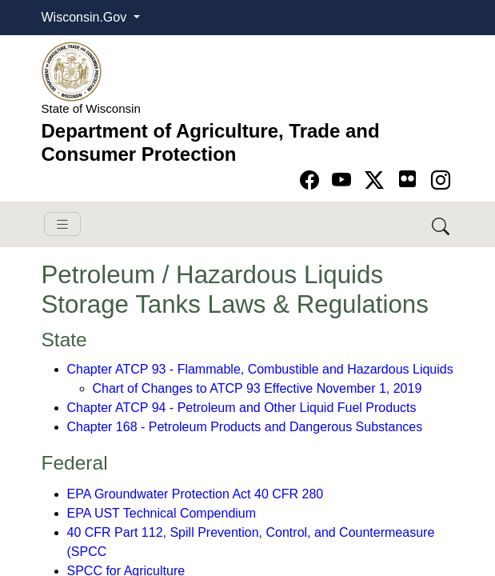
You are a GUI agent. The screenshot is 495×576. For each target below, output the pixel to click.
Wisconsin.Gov (86, 17)
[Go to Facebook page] (312, 180)
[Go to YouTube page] (344, 180)
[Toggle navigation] (62, 224)
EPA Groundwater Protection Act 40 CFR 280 (195, 494)
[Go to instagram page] (440, 180)
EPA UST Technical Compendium (162, 513)
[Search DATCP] (442, 224)
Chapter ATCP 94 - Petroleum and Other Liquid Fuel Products (242, 407)
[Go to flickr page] (407, 178)
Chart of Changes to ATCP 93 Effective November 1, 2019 (257, 388)
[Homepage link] (72, 71)
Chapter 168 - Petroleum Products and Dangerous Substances (245, 427)
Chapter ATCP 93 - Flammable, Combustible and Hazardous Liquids (260, 369)
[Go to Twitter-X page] (377, 180)
